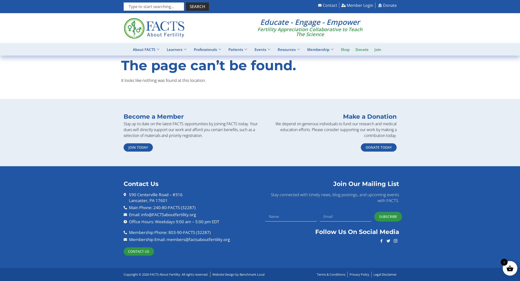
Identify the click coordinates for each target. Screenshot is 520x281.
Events (262, 49)
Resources (289, 49)
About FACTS (146, 49)
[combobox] (154, 6)
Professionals (207, 49)
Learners (176, 49)
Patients (237, 49)
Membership (320, 49)
